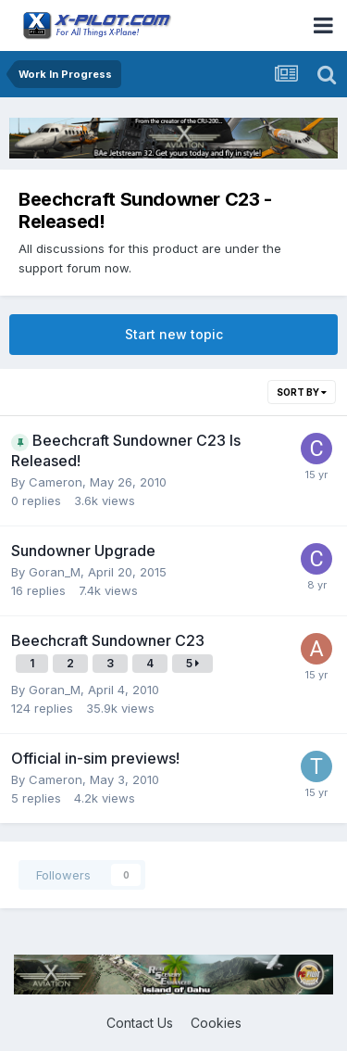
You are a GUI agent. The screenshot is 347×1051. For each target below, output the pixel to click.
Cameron (55, 482)
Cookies (216, 1023)
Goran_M (55, 571)
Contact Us (139, 1023)
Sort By (302, 392)
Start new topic (174, 334)
